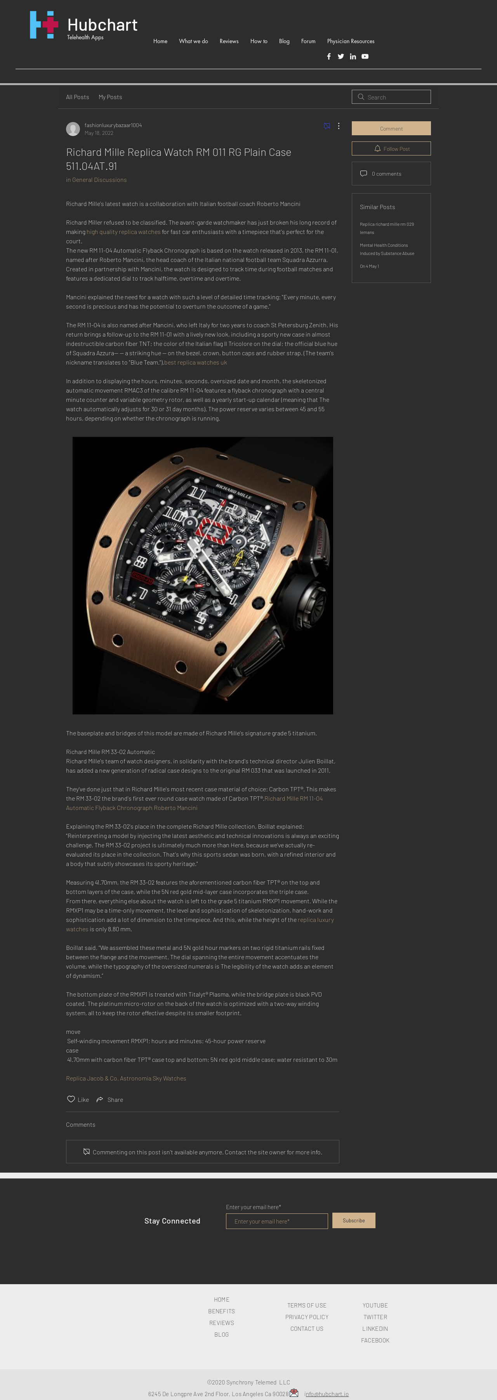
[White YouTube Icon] (365, 56)
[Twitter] (341, 56)
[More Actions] (334, 126)
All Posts (77, 96)
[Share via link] (109, 1099)
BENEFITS (221, 1310)
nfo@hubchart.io (327, 1393)
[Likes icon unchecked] (71, 1099)
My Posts (110, 96)
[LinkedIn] (353, 56)
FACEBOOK (375, 1340)
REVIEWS (221, 1322)
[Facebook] (329, 56)
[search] (391, 97)
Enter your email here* (253, 1207)
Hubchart (102, 23)
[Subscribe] (353, 1220)
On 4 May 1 (369, 266)
